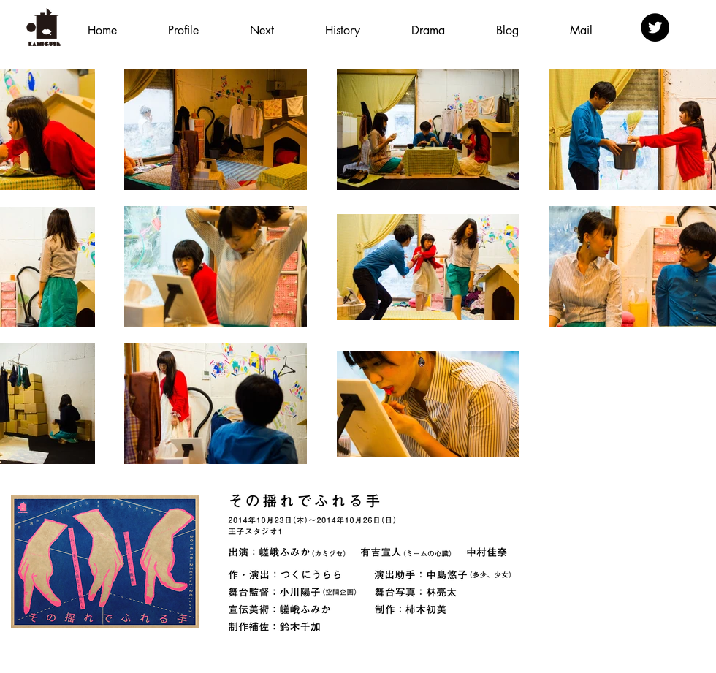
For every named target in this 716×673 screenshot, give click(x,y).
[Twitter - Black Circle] (655, 27)
